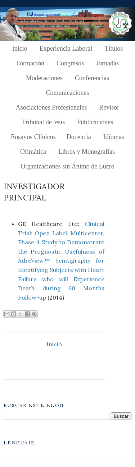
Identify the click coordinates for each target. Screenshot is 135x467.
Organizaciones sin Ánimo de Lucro (67, 166)
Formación (30, 63)
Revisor (109, 107)
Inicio (19, 48)
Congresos (70, 63)
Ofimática (33, 151)
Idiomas (113, 136)
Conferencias (92, 78)
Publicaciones (95, 122)
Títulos (113, 48)
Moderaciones (44, 78)
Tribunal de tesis (43, 122)
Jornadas (107, 63)
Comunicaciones (67, 92)
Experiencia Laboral (66, 48)
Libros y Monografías (86, 151)
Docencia (79, 136)
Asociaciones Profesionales (51, 107)
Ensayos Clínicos (33, 136)
